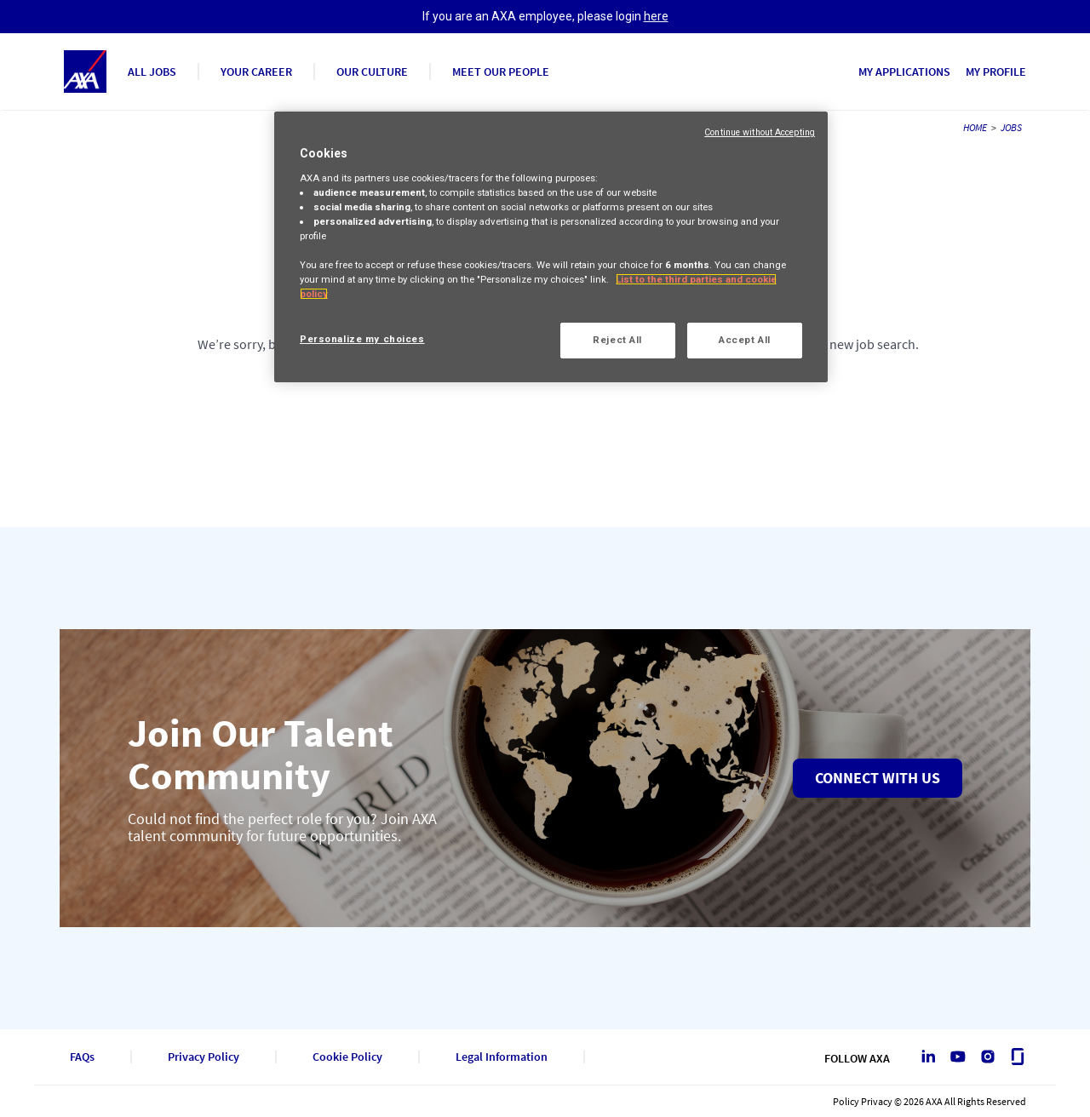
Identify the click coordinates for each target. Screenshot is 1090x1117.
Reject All (617, 340)
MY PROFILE (996, 71)
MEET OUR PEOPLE (500, 71)
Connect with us (877, 778)
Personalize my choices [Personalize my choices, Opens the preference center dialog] (362, 339)
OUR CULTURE (372, 71)
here (656, 16)
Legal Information (502, 1057)
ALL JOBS (152, 71)
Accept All (745, 340)
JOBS (1011, 127)
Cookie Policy (347, 1057)
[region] (551, 247)
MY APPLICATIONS (904, 71)
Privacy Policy (203, 1057)
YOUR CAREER (256, 71)
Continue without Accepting (759, 132)
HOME (975, 127)
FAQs (82, 1057)
